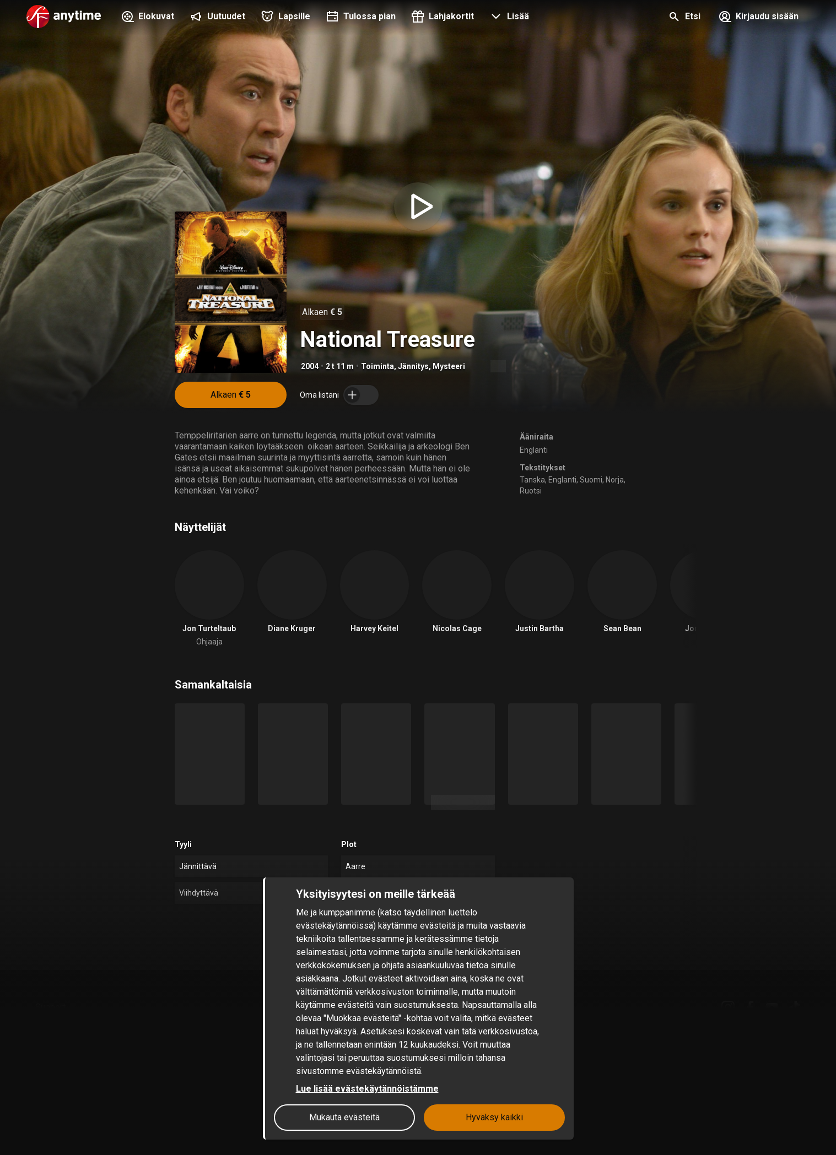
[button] (508, 17)
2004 (310, 366)
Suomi (591, 479)
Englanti (534, 450)
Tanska (532, 479)
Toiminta (377, 366)
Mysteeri (449, 366)
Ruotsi (531, 490)
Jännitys (413, 366)
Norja (615, 479)
